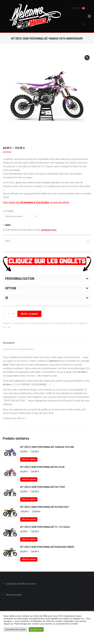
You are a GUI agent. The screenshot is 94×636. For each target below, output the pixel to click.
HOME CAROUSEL (20, 323)
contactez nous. (49, 229)
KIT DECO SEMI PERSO (58, 323)
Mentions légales (14, 594)
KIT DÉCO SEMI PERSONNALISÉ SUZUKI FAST (44, 507)
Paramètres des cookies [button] (15, 629)
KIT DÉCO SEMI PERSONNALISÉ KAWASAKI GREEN (47, 547)
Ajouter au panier (29, 313)
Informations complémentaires (18, 349)
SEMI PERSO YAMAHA (78, 323)
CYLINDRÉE (8, 211)
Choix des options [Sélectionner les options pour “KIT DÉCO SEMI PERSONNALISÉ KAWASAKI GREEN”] (29, 559)
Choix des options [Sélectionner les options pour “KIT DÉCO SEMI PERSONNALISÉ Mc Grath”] (29, 479)
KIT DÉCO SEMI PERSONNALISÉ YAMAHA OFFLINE (47, 447)
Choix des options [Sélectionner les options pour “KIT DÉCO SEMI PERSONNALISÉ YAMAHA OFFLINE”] (29, 459)
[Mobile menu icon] (89, 16)
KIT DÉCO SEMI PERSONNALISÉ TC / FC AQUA (45, 527)
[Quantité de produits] (9, 314)
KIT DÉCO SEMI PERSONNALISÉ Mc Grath (42, 467)
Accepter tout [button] (36, 629)
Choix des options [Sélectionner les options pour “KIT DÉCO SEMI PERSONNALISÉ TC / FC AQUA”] (29, 539)
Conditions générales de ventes (21, 583)
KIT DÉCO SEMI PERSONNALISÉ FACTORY (42, 487)
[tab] (47, 341)
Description (9, 342)
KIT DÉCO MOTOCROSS (39, 323)
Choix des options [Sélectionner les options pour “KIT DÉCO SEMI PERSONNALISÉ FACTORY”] (29, 499)
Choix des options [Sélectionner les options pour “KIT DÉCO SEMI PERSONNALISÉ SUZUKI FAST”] (29, 519)
